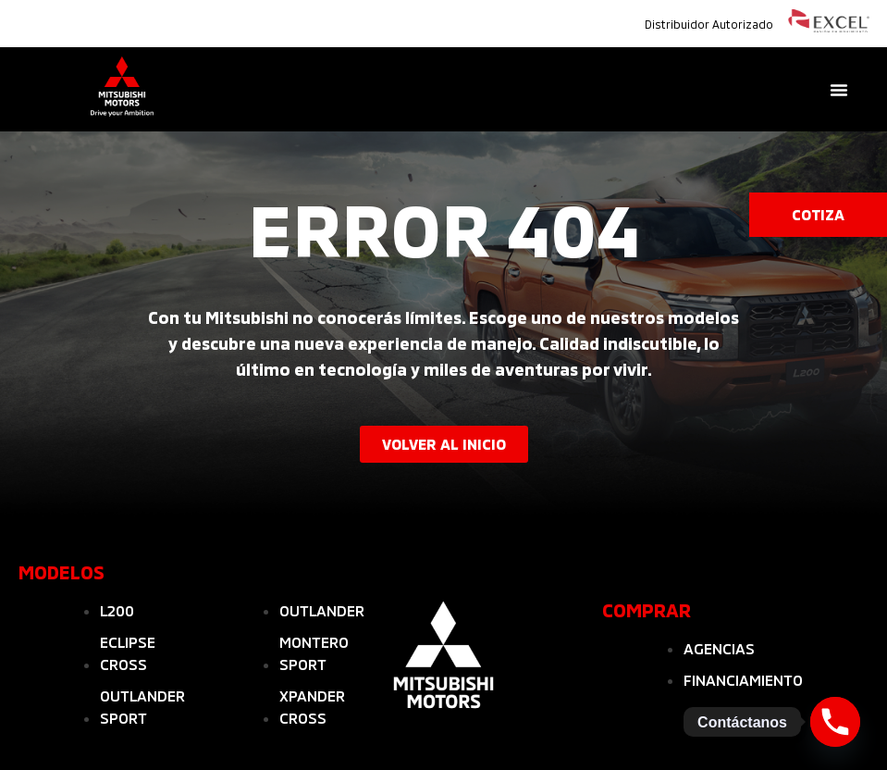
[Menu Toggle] (839, 90)
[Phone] (835, 722)
